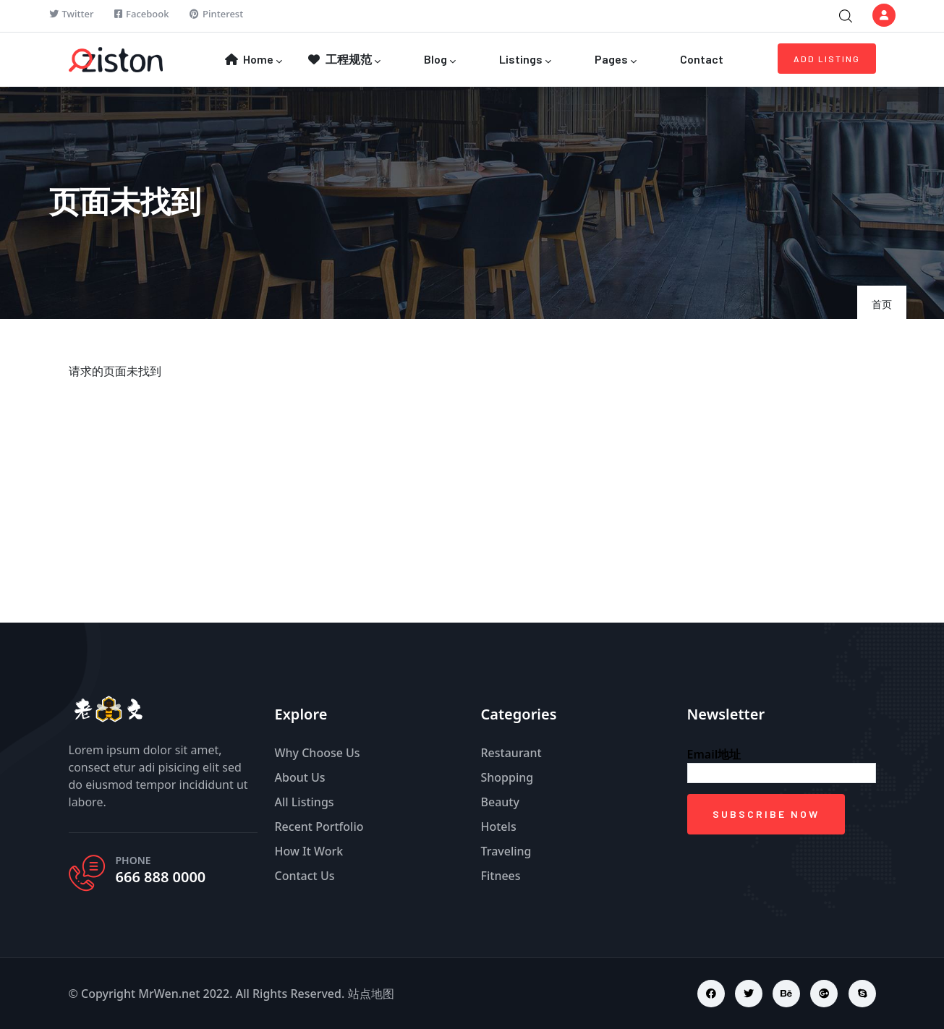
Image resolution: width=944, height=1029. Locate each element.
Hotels (498, 826)
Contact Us (305, 876)
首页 (882, 304)
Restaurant (511, 753)
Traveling (506, 851)
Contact (700, 59)
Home (253, 60)
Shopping (507, 777)
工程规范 (343, 60)
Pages (614, 60)
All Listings (304, 802)
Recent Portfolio (319, 826)
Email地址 (714, 754)
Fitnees (501, 876)
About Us (300, 777)
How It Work (309, 851)
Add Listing (827, 59)
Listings (524, 60)
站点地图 (371, 994)
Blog (439, 60)
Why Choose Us (317, 753)
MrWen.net (169, 994)
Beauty (500, 802)
